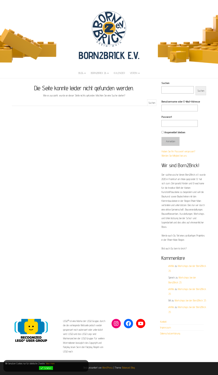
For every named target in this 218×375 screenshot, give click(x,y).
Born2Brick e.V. (109, 55)
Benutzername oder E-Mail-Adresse (180, 101)
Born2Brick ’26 (100, 73)
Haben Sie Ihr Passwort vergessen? (178, 151)
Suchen (165, 83)
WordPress (107, 367)
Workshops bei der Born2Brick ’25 (190, 300)
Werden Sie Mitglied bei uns (174, 155)
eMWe (171, 266)
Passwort (166, 116)
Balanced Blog (128, 367)
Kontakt (163, 321)
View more (50, 363)
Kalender (119, 73)
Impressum (165, 327)
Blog (82, 73)
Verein (135, 73)
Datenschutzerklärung (170, 333)
